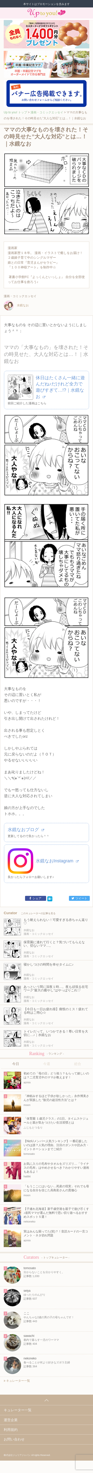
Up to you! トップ (15, 112)
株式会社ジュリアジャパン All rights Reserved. (27, 1455)
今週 (46, 1064)
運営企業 (11, 1420)
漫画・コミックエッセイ (47, 112)
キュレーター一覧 (17, 1380)
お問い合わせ (14, 1439)
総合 (77, 1064)
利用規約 (11, 1430)
